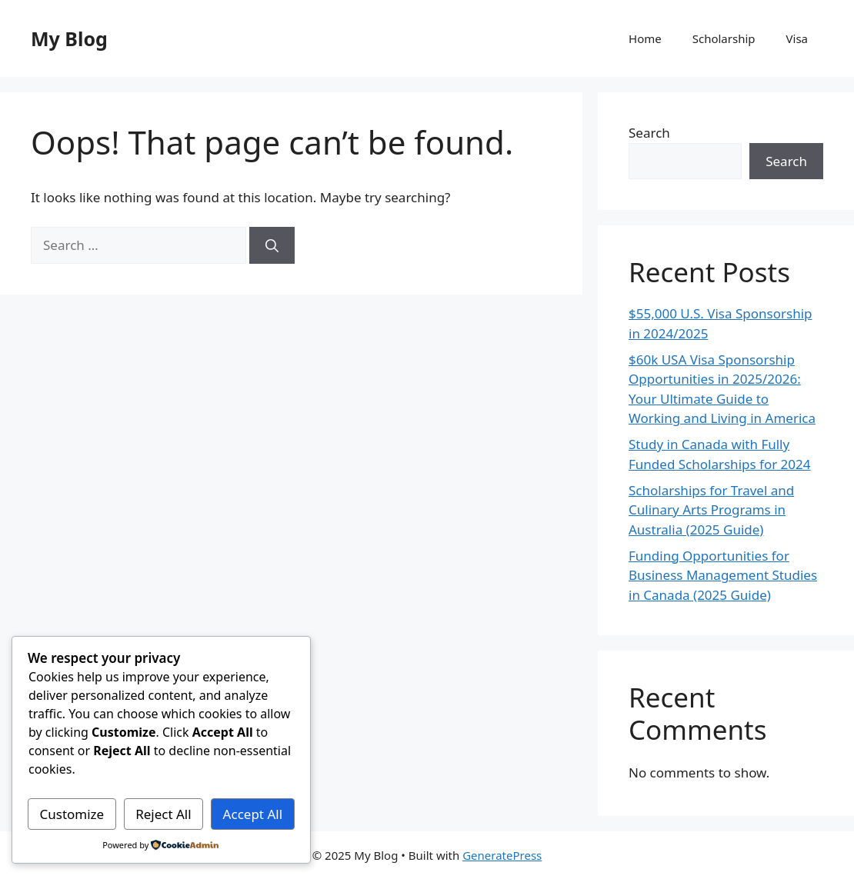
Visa (797, 38)
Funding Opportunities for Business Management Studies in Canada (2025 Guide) (723, 575)
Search (649, 133)
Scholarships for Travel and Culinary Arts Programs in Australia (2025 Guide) (711, 509)
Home (645, 38)
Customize (71, 814)
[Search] (272, 245)
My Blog (69, 38)
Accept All (252, 814)
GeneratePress (502, 855)
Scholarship (724, 38)
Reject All (163, 814)
